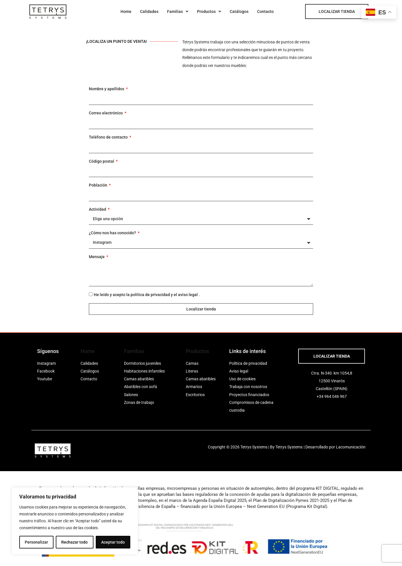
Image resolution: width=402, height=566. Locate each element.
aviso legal (188, 294)
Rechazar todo (74, 542)
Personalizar (36, 542)
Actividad (98, 209)
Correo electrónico (106, 113)
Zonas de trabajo (139, 402)
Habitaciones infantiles (144, 371)
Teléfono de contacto (109, 137)
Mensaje (97, 256)
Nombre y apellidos (107, 89)
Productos (209, 11)
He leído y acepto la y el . (147, 294)
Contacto (265, 11)
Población (98, 185)
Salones (131, 394)
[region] (75, 521)
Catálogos (239, 11)
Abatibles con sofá (140, 386)
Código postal (102, 161)
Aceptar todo (113, 542)
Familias (177, 11)
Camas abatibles (139, 379)
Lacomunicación (350, 447)
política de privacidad (150, 294)
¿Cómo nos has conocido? (113, 233)
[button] (177, 11)
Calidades (149, 11)
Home (125, 11)
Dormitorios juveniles (142, 363)
